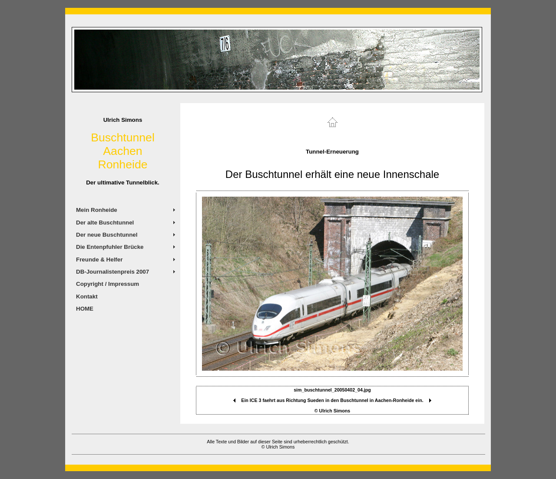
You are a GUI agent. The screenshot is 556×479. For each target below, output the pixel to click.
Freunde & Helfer (99, 259)
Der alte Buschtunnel (105, 222)
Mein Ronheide (96, 210)
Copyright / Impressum (107, 284)
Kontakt (87, 296)
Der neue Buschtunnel (106, 234)
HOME (84, 308)
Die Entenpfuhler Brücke (110, 247)
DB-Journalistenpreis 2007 (112, 271)
